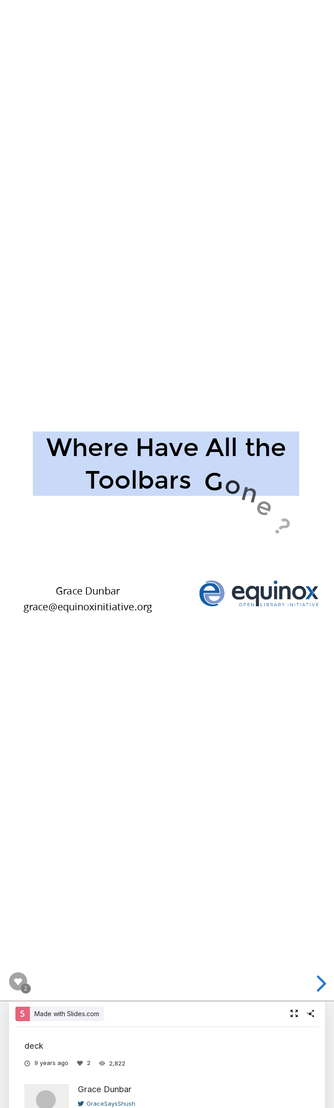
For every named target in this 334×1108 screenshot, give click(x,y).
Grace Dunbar (105, 1089)
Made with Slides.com (66, 1014)
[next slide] (320, 983)
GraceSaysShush (106, 1103)
